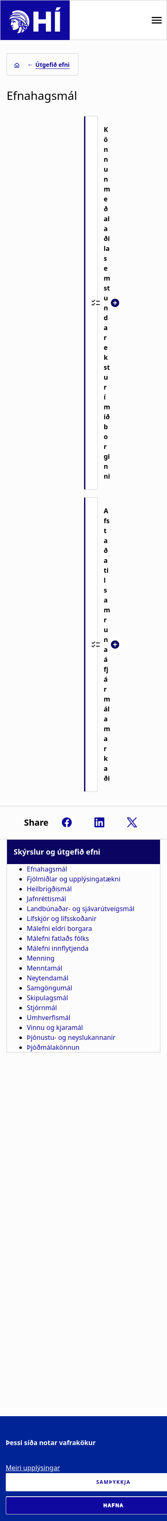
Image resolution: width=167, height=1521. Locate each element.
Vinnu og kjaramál (55, 1027)
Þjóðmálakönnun (53, 1047)
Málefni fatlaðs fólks (58, 938)
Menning (40, 958)
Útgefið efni (52, 64)
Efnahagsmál (47, 869)
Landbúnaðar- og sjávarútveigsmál (80, 908)
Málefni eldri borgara (59, 928)
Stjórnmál (42, 1007)
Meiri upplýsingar (33, 1467)
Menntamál (44, 968)
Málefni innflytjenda (58, 948)
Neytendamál (47, 978)
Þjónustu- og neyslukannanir (71, 1037)
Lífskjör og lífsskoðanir (61, 918)
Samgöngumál (49, 987)
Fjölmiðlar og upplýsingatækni (73, 878)
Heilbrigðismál (49, 888)
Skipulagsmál (47, 997)
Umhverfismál (49, 1017)
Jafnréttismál (46, 898)
